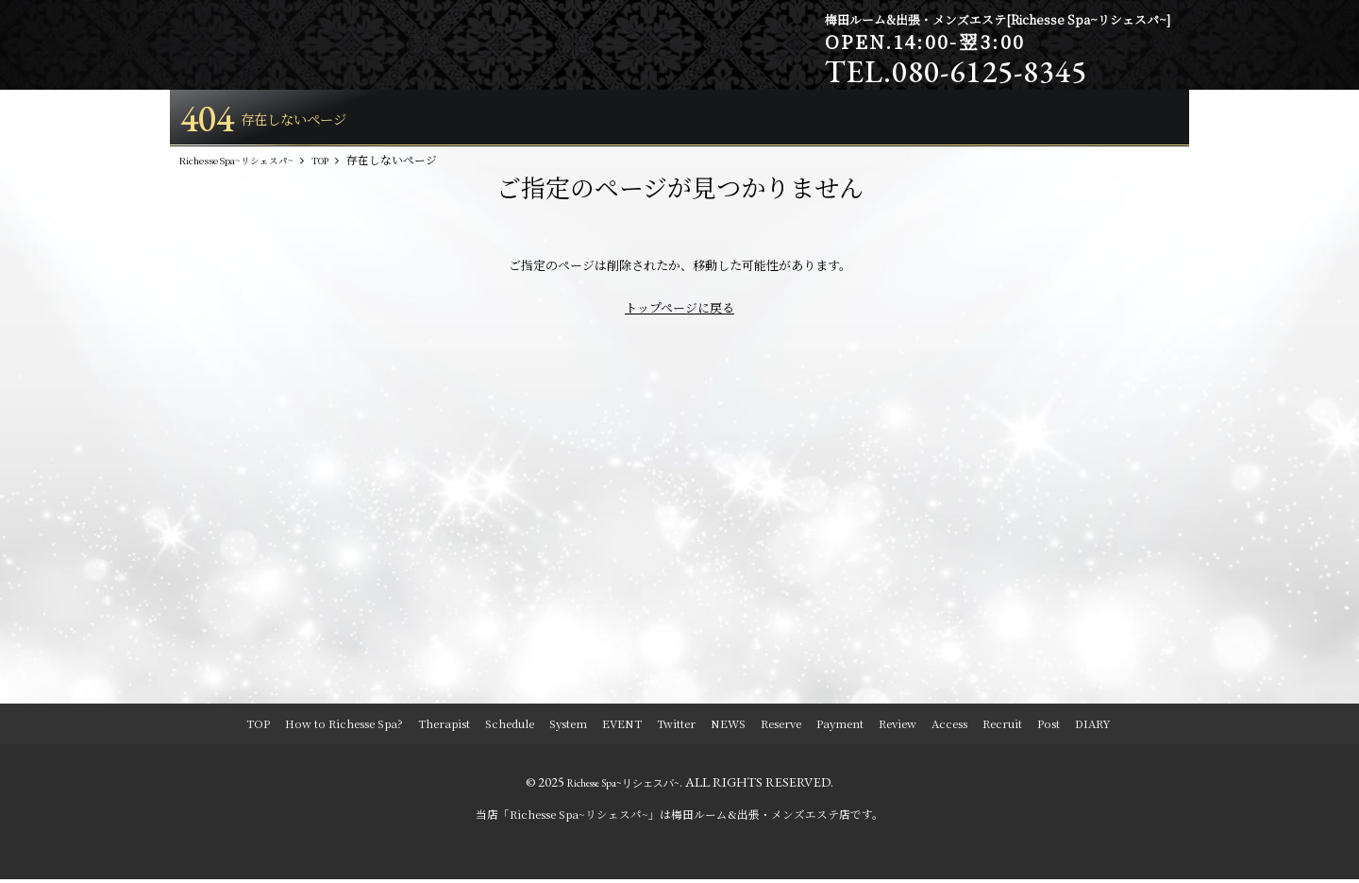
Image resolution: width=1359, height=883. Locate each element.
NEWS (728, 727)
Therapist (444, 727)
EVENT (622, 727)
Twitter (676, 727)
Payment (840, 727)
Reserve (781, 727)
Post (1048, 727)
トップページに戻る (679, 311)
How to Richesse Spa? (344, 727)
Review (897, 727)
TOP (258, 727)
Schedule (509, 727)
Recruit (1002, 727)
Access (949, 727)
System (568, 727)
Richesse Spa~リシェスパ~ (623, 785)
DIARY (1092, 727)
